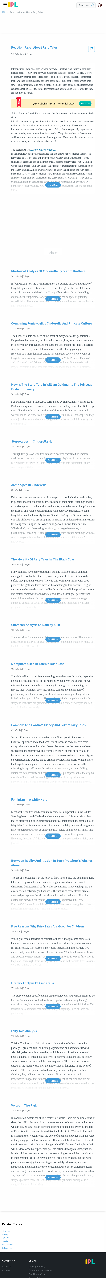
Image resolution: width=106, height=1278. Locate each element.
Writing (5, 1213)
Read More (53, 278)
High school (7, 1210)
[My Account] (101, 4)
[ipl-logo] (13, 6)
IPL (3, 12)
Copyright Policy (37, 1245)
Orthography (7, 1227)
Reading (5, 1220)
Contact (6, 1249)
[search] (93, 5)
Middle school (7, 1224)
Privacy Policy (35, 1257)
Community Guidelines (40, 1249)
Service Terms (36, 1261)
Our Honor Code (37, 1253)
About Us (7, 1245)
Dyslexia (5, 1217)
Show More (53, 164)
